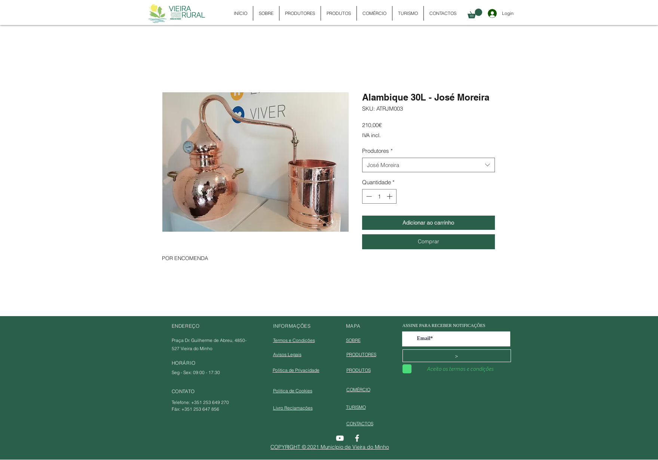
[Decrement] (368, 196)
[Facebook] (357, 438)
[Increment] (390, 196)
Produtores (377, 150)
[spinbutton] (379, 196)
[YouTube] (340, 438)
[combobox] (428, 165)
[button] (475, 13)
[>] (457, 355)
